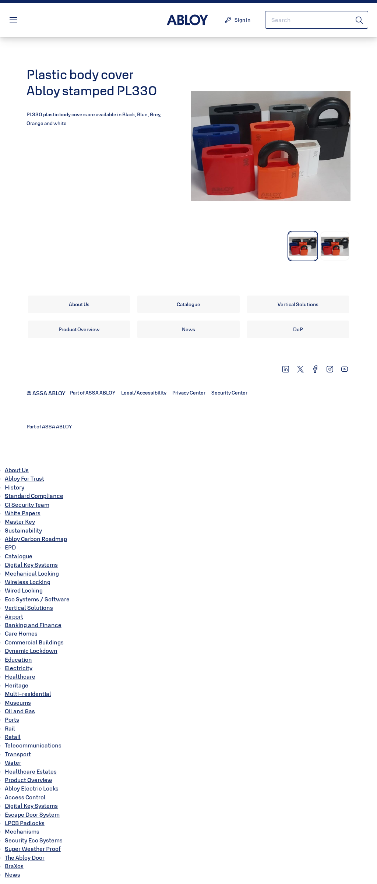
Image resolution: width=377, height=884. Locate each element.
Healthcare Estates (31, 771)
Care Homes (21, 633)
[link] (79, 304)
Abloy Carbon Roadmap (36, 538)
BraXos (14, 866)
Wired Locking (24, 590)
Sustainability (23, 530)
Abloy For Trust (24, 478)
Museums (18, 702)
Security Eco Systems (34, 840)
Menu (25, 20)
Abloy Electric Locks (32, 788)
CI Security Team (27, 504)
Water (13, 762)
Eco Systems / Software (37, 599)
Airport (14, 616)
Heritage (16, 685)
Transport (18, 754)
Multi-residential (28, 693)
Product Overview (28, 780)
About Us (17, 470)
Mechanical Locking (32, 573)
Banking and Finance (33, 625)
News (12, 874)
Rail (10, 728)
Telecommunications (33, 745)
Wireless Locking (27, 582)
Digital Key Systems (31, 564)
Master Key (20, 521)
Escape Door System (32, 814)
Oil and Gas (20, 711)
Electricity (18, 668)
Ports (12, 719)
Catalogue (18, 556)
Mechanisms (22, 831)
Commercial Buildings (34, 642)
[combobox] (316, 20)
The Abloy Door (25, 857)
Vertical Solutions (29, 607)
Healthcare (20, 676)
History (14, 487)
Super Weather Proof (33, 848)
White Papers (22, 513)
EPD (10, 547)
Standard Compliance (34, 495)
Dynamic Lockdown (31, 650)
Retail (13, 736)
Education (18, 659)
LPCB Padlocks (25, 823)
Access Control (25, 797)
